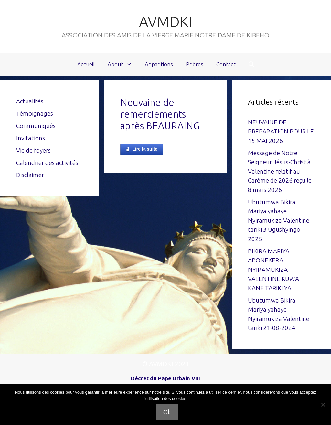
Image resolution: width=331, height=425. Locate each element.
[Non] (323, 404)
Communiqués (36, 125)
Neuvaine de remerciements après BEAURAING (160, 114)
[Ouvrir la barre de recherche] (251, 64)
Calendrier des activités (47, 162)
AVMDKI (165, 21)
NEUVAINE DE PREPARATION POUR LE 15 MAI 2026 (281, 131)
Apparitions (159, 64)
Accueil (86, 64)
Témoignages (34, 113)
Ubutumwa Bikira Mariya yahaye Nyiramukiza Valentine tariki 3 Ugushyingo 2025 (278, 220)
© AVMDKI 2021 (165, 363)
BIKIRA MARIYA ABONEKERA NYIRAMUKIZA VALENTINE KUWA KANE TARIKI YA (273, 270)
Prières (194, 64)
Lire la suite (141, 149)
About (123, 64)
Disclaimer (30, 174)
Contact (226, 64)
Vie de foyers (33, 150)
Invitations (30, 138)
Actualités (29, 101)
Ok (167, 412)
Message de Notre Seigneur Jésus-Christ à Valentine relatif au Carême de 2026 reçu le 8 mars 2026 (280, 171)
